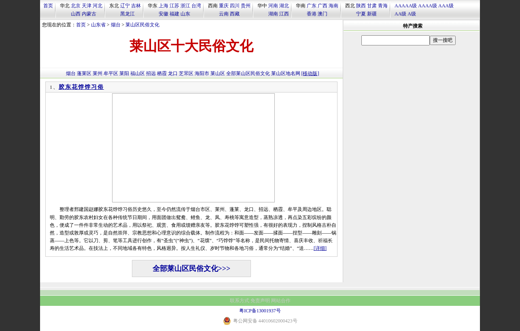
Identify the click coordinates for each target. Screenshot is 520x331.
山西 (76, 14)
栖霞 (162, 73)
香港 (311, 14)
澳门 (322, 14)
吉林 (136, 6)
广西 (322, 6)
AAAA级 (427, 6)
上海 (163, 6)
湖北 (284, 6)
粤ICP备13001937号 (260, 311)
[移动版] (310, 73)
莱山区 (217, 73)
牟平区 (111, 73)
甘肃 (372, 6)
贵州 (245, 6)
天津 (86, 6)
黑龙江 (127, 14)
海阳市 (202, 73)
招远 (151, 73)
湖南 (273, 14)
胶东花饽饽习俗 (81, 87)
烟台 (116, 25)
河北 (97, 6)
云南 (224, 14)
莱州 (97, 73)
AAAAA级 (406, 6)
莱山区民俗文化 (142, 25)
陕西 (361, 6)
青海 (383, 6)
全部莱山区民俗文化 (248, 73)
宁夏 (361, 14)
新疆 (372, 14)
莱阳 (124, 73)
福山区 (137, 73)
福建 (174, 14)
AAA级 (446, 6)
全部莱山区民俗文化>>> (192, 268)
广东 (311, 6)
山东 (185, 14)
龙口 (173, 73)
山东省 (98, 25)
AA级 (400, 14)
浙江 (185, 6)
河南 (273, 6)
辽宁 (125, 6)
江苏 (174, 6)
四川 (235, 6)
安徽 (163, 14)
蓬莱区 (84, 73)
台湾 (196, 6)
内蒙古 (89, 14)
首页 (48, 6)
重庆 (224, 6)
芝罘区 (186, 73)
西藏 (235, 14)
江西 (284, 14)
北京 (76, 6)
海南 (333, 6)
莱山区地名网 (285, 73)
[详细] (320, 248)
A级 (412, 14)
